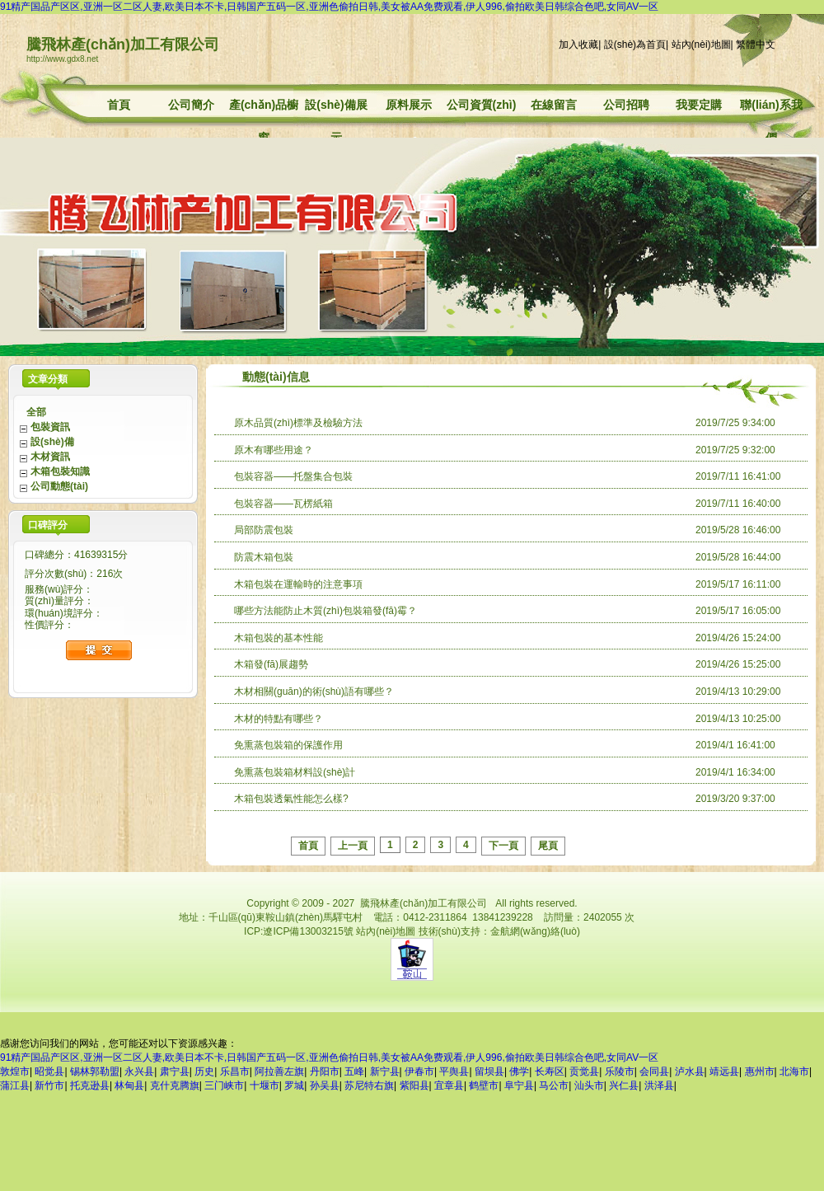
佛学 (519, 1071)
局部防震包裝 (263, 530)
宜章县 (449, 1085)
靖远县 (724, 1071)
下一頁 (503, 845)
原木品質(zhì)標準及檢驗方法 (298, 423)
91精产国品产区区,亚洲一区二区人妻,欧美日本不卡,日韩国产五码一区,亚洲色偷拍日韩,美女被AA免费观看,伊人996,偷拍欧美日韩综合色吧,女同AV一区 (329, 6)
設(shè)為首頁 (635, 44)
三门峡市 (224, 1085)
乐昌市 (235, 1071)
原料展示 (409, 104)
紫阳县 (414, 1085)
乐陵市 (619, 1071)
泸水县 (690, 1071)
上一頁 (353, 845)
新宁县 (385, 1071)
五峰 (354, 1071)
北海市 (794, 1071)
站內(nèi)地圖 (701, 44)
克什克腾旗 (174, 1085)
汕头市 (589, 1085)
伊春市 (419, 1071)
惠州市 (760, 1071)
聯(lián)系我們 (771, 106)
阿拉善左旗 (279, 1071)
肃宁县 (175, 1071)
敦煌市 (15, 1071)
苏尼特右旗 (369, 1085)
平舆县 (454, 1071)
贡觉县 (584, 1071)
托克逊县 (90, 1085)
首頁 (118, 104)
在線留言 (554, 104)
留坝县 (489, 1071)
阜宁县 (519, 1085)
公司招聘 (626, 104)
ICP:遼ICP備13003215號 (298, 931)
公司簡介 (191, 104)
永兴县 (139, 1071)
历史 (204, 1071)
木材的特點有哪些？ (278, 718)
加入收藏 (578, 44)
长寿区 (549, 1071)
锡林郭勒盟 (94, 1071)
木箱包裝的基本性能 (278, 638)
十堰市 (264, 1085)
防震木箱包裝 (263, 557)
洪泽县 (659, 1085)
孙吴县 (324, 1085)
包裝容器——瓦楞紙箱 (283, 503)
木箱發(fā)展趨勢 (271, 664)
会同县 (654, 1071)
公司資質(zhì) (482, 104)
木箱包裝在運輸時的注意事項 (298, 584)
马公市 (554, 1085)
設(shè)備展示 (336, 106)
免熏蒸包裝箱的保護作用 (288, 745)
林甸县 (129, 1085)
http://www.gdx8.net (62, 58)
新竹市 (49, 1085)
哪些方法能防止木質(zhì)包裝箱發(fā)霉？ (325, 611)
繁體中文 (755, 44)
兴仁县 (624, 1085)
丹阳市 (324, 1071)
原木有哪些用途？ (273, 450)
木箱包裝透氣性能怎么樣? (291, 798)
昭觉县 (49, 1071)
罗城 (294, 1085)
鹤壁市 (484, 1085)
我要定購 (699, 104)
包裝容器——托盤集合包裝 (293, 476)
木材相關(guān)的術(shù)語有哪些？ (314, 691)
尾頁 (548, 845)
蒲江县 (15, 1085)
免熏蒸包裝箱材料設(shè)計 (294, 772)
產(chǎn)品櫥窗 (263, 106)
